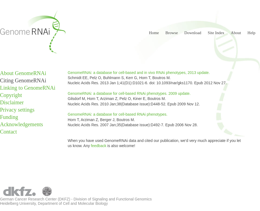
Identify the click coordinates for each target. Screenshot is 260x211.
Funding (9, 117)
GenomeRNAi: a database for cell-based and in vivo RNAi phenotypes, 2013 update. (139, 72)
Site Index (216, 33)
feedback (99, 146)
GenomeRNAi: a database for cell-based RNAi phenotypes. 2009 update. (129, 93)
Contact (8, 132)
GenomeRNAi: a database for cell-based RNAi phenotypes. (117, 114)
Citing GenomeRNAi (23, 80)
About (236, 33)
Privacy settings (17, 110)
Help (251, 33)
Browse (171, 33)
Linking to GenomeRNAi (27, 88)
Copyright (11, 95)
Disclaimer (12, 102)
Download (193, 33)
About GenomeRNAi (23, 73)
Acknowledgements (21, 124)
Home (154, 33)
